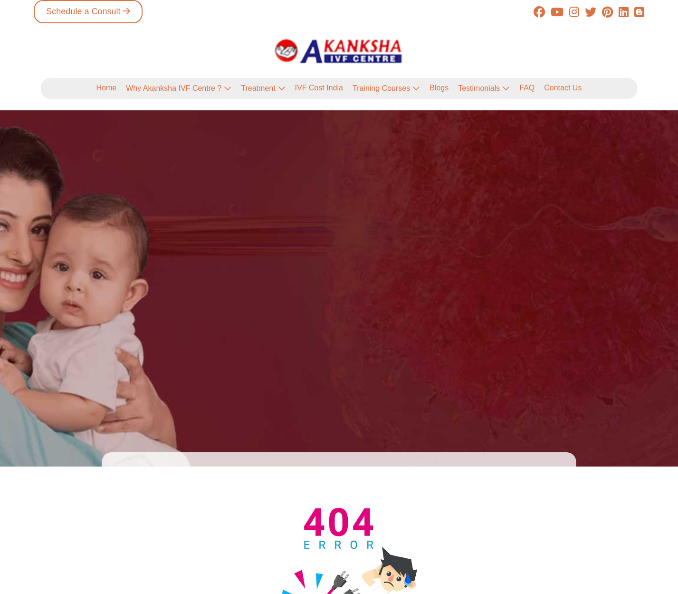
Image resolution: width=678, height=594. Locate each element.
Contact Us (563, 88)
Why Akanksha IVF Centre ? (173, 88)
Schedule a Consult (83, 11)
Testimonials (479, 88)
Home (106, 88)
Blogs (439, 88)
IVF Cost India (319, 88)
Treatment (258, 88)
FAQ (527, 88)
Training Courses (381, 88)
